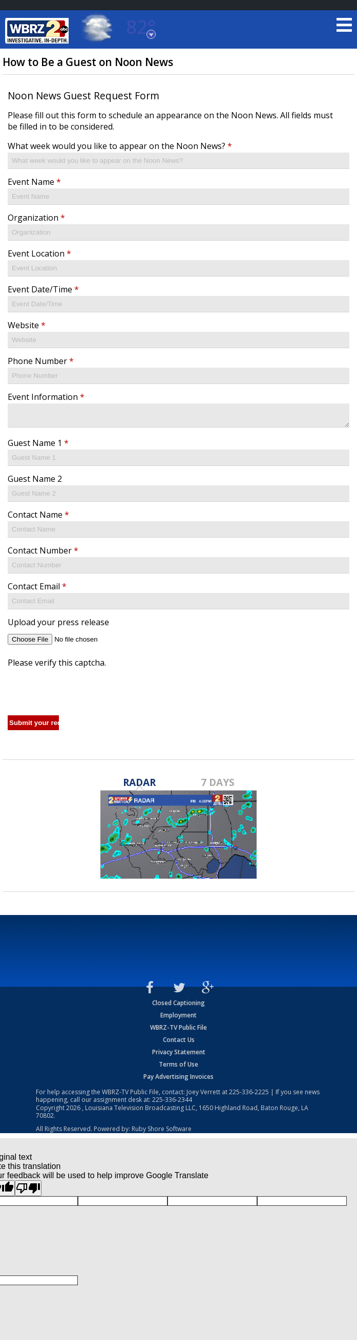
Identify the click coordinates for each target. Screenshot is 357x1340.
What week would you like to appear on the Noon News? (120, 146)
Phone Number (41, 361)
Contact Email (37, 589)
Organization (36, 217)
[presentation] (85, 691)
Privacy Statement (178, 1055)
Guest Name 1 (38, 446)
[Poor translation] (28, 1191)
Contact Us (179, 1042)
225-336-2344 (172, 1102)
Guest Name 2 (35, 481)
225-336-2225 (249, 1095)
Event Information (46, 396)
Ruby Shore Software (162, 1132)
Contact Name (38, 517)
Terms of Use (178, 1067)
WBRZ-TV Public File (178, 1030)
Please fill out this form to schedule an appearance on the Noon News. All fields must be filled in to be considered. (170, 121)
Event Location (39, 253)
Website (27, 325)
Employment (178, 1018)
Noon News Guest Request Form (83, 95)
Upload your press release (58, 625)
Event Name (34, 181)
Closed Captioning (178, 1006)
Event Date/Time (43, 289)
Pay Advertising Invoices (178, 1079)
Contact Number (43, 553)
